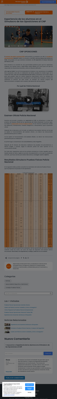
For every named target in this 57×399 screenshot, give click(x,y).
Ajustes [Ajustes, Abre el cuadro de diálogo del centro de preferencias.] (29, 392)
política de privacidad (9, 395)
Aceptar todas (29, 384)
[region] (18, 389)
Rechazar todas (29, 388)
